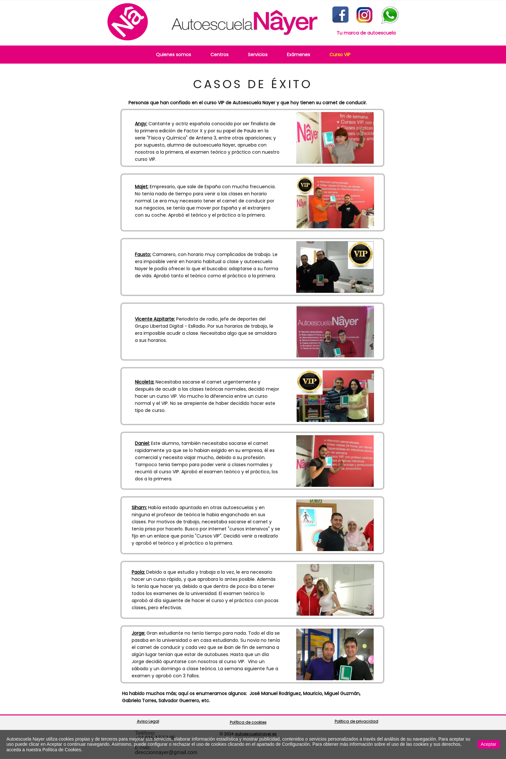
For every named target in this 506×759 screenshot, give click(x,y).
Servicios (258, 54)
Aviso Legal (148, 721)
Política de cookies (248, 722)
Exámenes (298, 54)
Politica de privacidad (356, 721)
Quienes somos (173, 54)
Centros (219, 54)
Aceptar (488, 744)
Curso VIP (339, 54)
